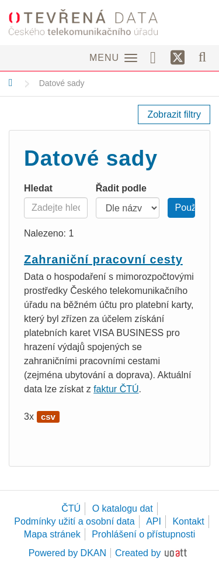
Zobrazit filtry (174, 114)
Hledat (38, 188)
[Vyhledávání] (202, 57)
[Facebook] (157, 57)
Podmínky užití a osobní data (74, 521)
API (153, 521)
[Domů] (11, 82)
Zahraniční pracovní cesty (103, 259)
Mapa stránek (52, 534)
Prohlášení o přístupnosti (143, 534)
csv (48, 417)
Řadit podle (121, 188)
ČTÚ (71, 508)
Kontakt (188, 521)
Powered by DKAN (67, 553)
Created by (138, 553)
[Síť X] (177, 58)
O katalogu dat (122, 508)
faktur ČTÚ (115, 389)
